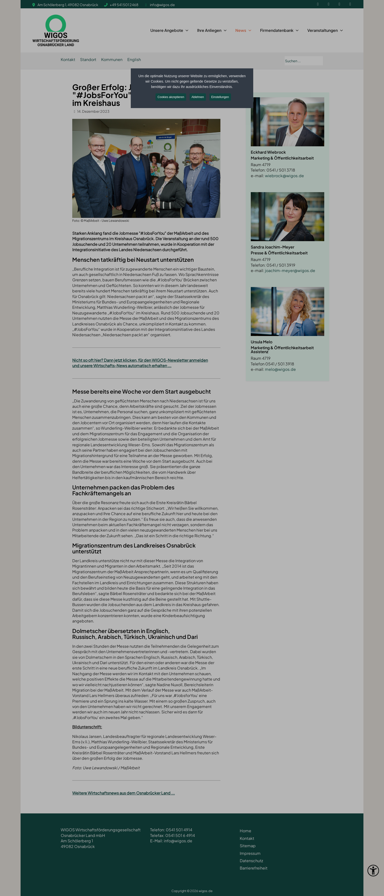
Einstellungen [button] (220, 97)
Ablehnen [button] (198, 97)
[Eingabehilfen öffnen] (373, 870)
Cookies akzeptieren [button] (170, 97)
